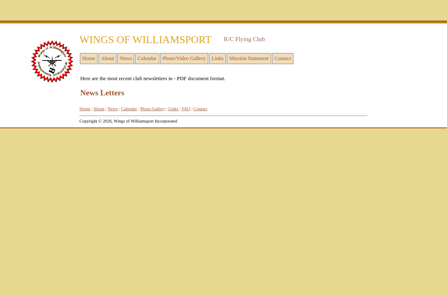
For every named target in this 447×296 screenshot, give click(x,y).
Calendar (146, 58)
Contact (283, 58)
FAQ (186, 108)
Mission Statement (249, 58)
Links (218, 58)
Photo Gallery (152, 108)
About (107, 58)
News (126, 58)
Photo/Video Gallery (184, 58)
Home (88, 58)
